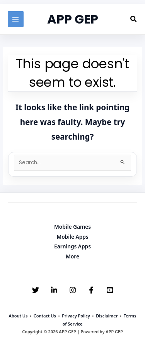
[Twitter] (35, 290)
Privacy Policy (76, 316)
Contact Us (45, 316)
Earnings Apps (72, 246)
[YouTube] (109, 290)
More (72, 256)
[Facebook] (91, 290)
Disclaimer (107, 316)
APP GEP (72, 19)
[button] (133, 19)
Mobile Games (72, 226)
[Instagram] (72, 290)
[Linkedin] (54, 290)
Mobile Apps (72, 236)
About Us (18, 316)
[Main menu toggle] (16, 19)
